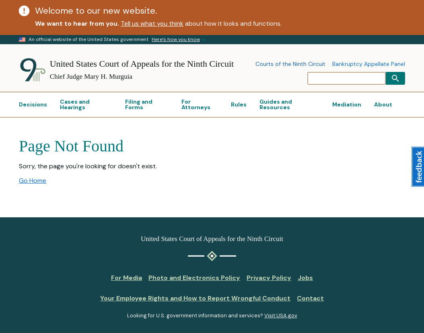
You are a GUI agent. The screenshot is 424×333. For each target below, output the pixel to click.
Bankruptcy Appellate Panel (368, 64)
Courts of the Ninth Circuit (290, 64)
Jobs (305, 278)
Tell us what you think (152, 23)
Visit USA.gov (280, 315)
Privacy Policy (269, 278)
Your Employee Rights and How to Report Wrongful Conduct (195, 298)
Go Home (32, 180)
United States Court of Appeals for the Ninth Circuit (142, 64)
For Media (126, 278)
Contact (310, 298)
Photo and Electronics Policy (194, 278)
